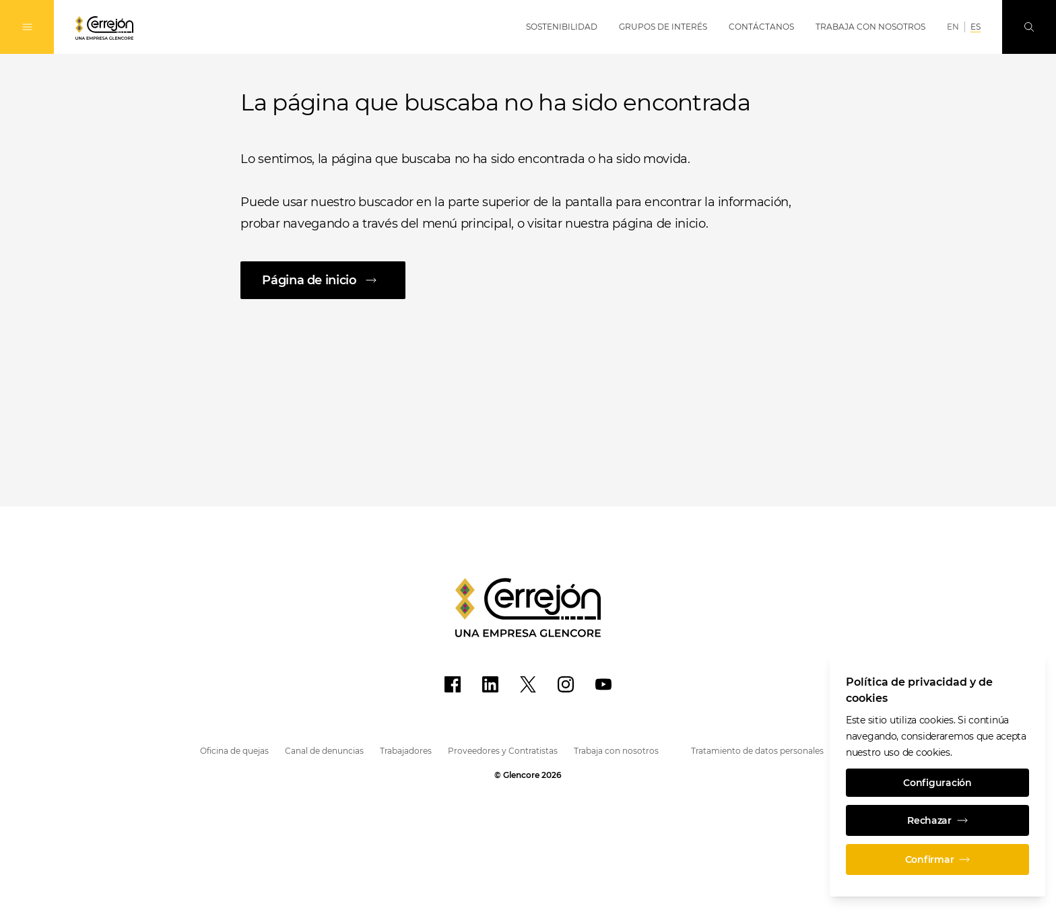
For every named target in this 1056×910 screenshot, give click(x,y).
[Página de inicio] (527, 280)
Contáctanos (761, 27)
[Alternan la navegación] (27, 27)
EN (953, 27)
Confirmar (937, 859)
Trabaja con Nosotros (870, 27)
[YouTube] (603, 684)
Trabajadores (406, 751)
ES (975, 27)
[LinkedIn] (490, 684)
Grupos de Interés (663, 27)
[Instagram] (565, 684)
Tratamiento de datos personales (757, 751)
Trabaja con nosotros (616, 751)
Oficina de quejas (234, 751)
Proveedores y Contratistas (503, 751)
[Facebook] (452, 684)
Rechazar (937, 820)
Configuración (937, 783)
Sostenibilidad (561, 27)
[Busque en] (1029, 27)
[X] (528, 684)
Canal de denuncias (324, 751)
